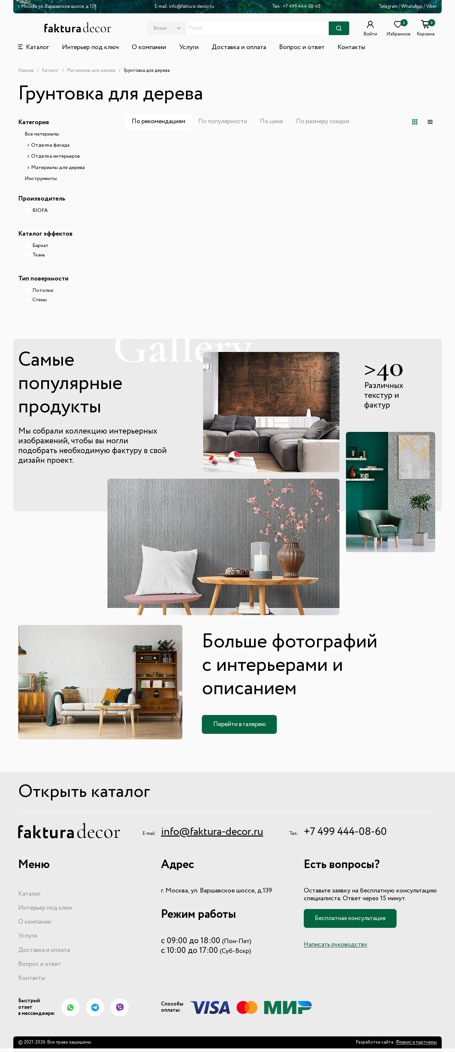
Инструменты (41, 178)
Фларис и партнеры (416, 1046)
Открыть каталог (90, 793)
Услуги (189, 47)
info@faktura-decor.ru (191, 6)
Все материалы (42, 134)
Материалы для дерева (91, 70)
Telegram (388, 6)
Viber (431, 6)
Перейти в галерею (241, 724)
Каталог (50, 70)
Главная (26, 70)
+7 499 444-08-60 (301, 6)
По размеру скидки (329, 121)
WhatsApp (412, 6)
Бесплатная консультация (352, 920)
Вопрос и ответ (302, 47)
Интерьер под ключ (90, 47)
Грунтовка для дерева (147, 70)
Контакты (351, 47)
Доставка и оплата (239, 47)
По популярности (225, 121)
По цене (276, 121)
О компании (149, 47)
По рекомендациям (159, 121)
